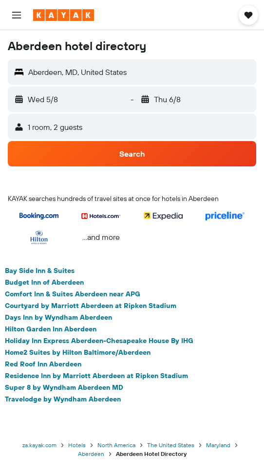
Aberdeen (91, 453)
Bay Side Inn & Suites (40, 270)
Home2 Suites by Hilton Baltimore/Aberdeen (78, 352)
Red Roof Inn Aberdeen (43, 364)
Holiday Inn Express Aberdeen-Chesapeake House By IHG (99, 340)
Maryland (218, 445)
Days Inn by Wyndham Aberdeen (58, 317)
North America (116, 445)
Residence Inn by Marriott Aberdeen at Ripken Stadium (96, 375)
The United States (170, 445)
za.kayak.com (39, 445)
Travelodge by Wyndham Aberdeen (63, 399)
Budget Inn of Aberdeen (44, 282)
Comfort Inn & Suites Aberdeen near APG (72, 294)
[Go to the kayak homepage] (63, 15)
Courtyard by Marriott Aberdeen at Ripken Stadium (90, 305)
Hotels (77, 445)
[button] (16, 15)
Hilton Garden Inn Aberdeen (50, 329)
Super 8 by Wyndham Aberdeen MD (64, 387)
